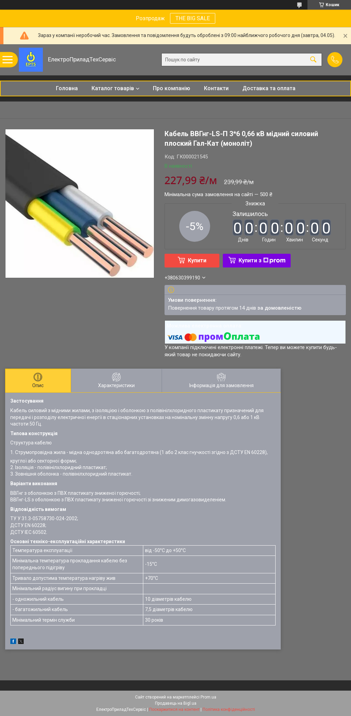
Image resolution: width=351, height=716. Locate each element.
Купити (197, 260)
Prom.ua (208, 697)
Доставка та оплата (268, 88)
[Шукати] (313, 59)
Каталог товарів (113, 88)
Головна (67, 88)
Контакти (216, 88)
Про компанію (171, 88)
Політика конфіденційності (229, 709)
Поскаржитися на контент (174, 709)
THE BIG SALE (193, 18)
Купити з (262, 260)
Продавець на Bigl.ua (175, 703)
